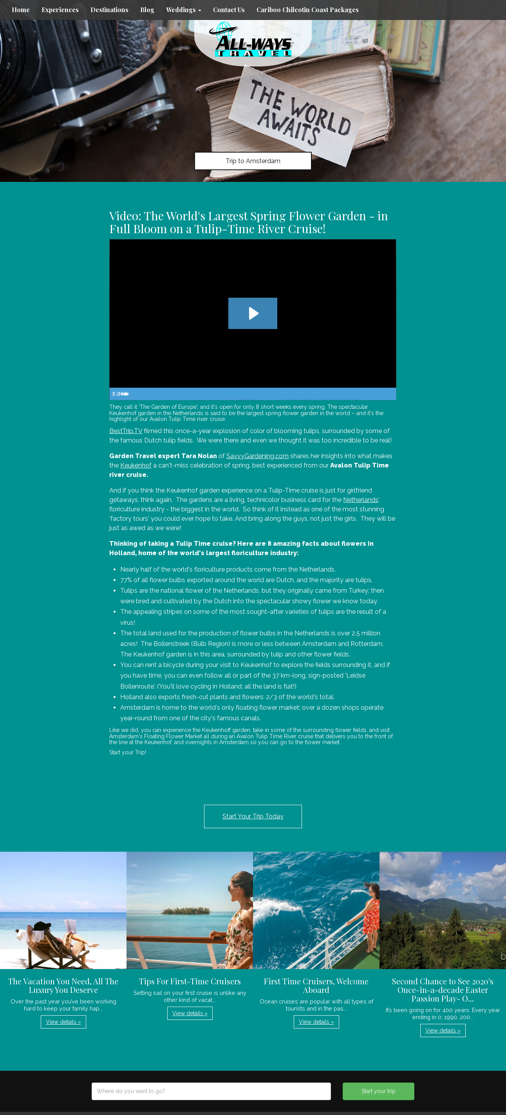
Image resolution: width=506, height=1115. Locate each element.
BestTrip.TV (125, 431)
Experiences (60, 9)
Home (21, 9)
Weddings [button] (183, 9)
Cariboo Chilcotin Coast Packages (308, 9)
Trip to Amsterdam (253, 161)
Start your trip (378, 1091)
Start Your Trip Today (253, 816)
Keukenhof (136, 465)
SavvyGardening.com (257, 456)
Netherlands (360, 500)
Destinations (109, 9)
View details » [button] (63, 1022)
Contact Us (229, 9)
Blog (147, 9)
